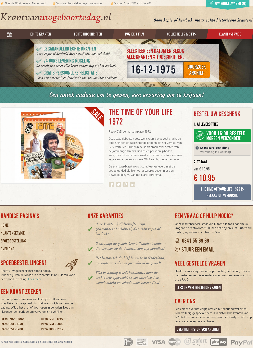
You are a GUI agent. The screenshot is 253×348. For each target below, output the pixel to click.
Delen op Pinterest (125, 184)
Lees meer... (36, 279)
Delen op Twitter (118, 184)
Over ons (7, 249)
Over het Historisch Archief (197, 329)
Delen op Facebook (111, 184)
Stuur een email (198, 249)
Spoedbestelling (13, 241)
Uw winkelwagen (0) (227, 3)
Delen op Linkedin (132, 184)
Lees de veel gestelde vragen (198, 287)
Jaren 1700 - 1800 (12, 318)
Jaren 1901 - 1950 (52, 318)
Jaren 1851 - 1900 (12, 329)
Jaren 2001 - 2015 (52, 329)
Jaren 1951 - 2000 (52, 324)
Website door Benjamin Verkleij (56, 342)
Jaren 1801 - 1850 (12, 324)
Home (4, 225)
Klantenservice (13, 233)
